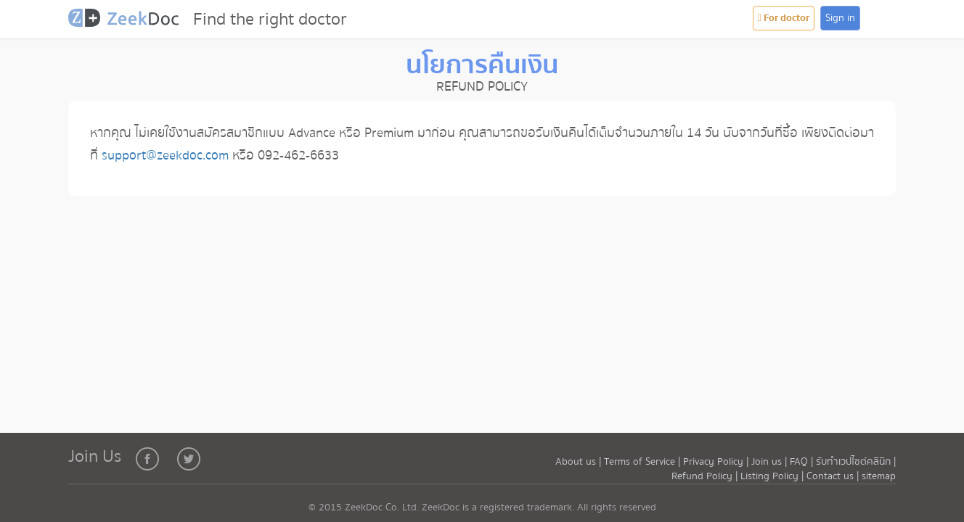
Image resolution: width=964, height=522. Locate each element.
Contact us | (834, 476)
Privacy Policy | (717, 462)
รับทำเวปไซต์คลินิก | (856, 462)
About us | (579, 462)
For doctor (783, 18)
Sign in (840, 18)
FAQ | (801, 462)
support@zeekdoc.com (165, 155)
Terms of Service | (643, 462)
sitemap (879, 476)
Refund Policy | (705, 476)
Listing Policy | (773, 476)
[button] (885, 19)
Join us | (769, 462)
